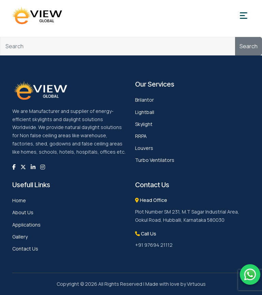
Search (248, 46)
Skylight (143, 124)
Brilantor (144, 100)
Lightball (144, 112)
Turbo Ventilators (154, 160)
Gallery (20, 236)
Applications (26, 224)
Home (19, 200)
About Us (22, 212)
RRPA (141, 136)
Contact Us (25, 248)
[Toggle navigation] (243, 15)
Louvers (144, 148)
